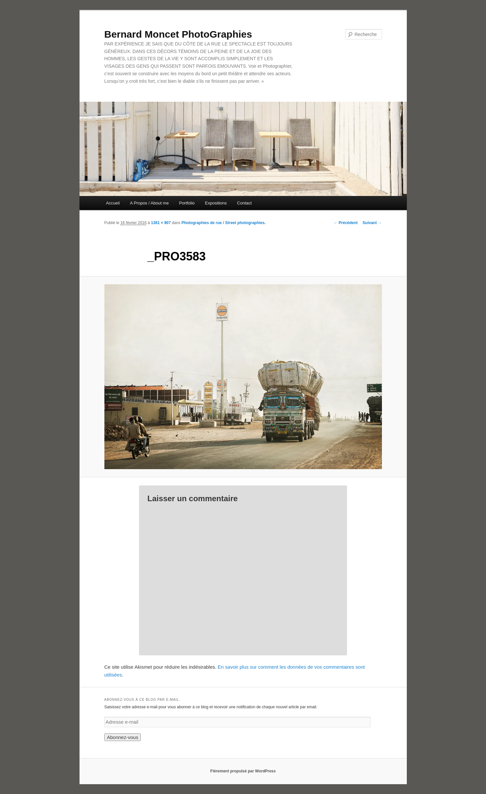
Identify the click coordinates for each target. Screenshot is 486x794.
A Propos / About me (149, 203)
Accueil (113, 203)
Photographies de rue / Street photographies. (223, 223)
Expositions (215, 203)
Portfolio (187, 203)
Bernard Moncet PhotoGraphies (178, 34)
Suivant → (372, 223)
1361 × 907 (161, 223)
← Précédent (345, 223)
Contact (244, 203)
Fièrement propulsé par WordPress (243, 771)
